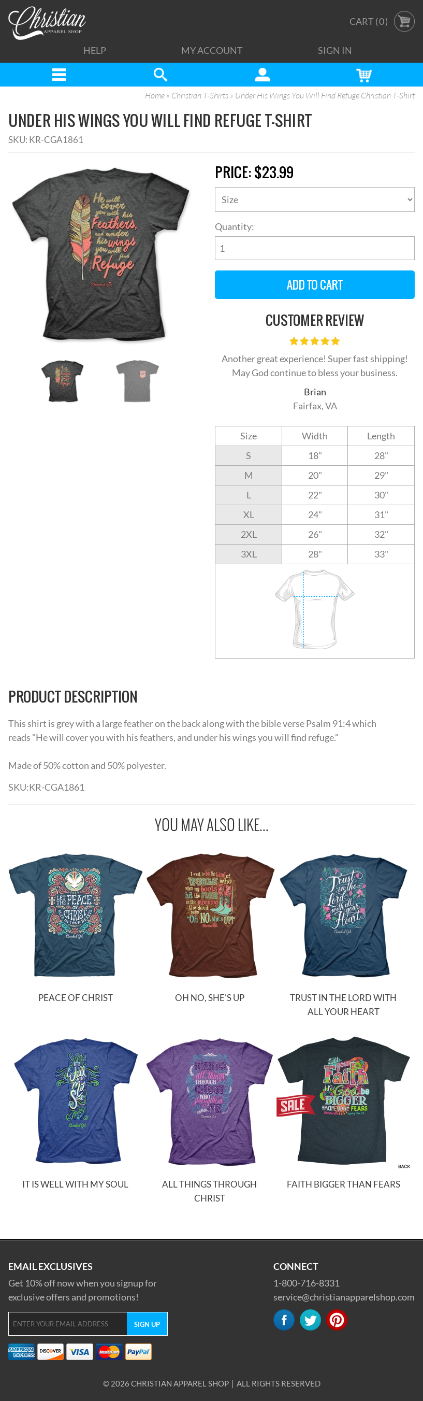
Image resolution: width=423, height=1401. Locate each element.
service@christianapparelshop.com (344, 1297)
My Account (212, 50)
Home (155, 96)
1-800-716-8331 (306, 1283)
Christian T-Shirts (199, 96)
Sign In (335, 50)
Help (94, 50)
